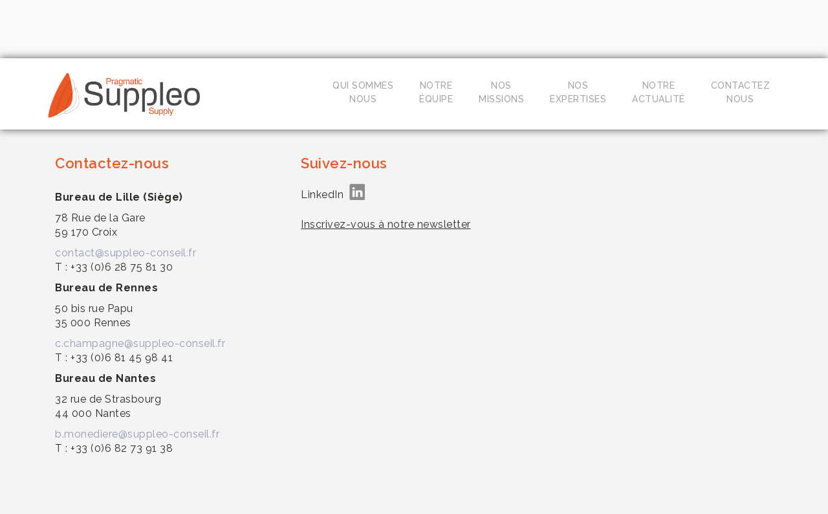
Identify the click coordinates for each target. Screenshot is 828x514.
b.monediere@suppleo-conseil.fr (137, 434)
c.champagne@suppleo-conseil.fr (140, 343)
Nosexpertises (578, 92)
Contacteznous (740, 92)
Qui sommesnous (362, 92)
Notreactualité (658, 92)
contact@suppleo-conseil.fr (125, 253)
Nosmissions (501, 92)
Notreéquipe (436, 92)
